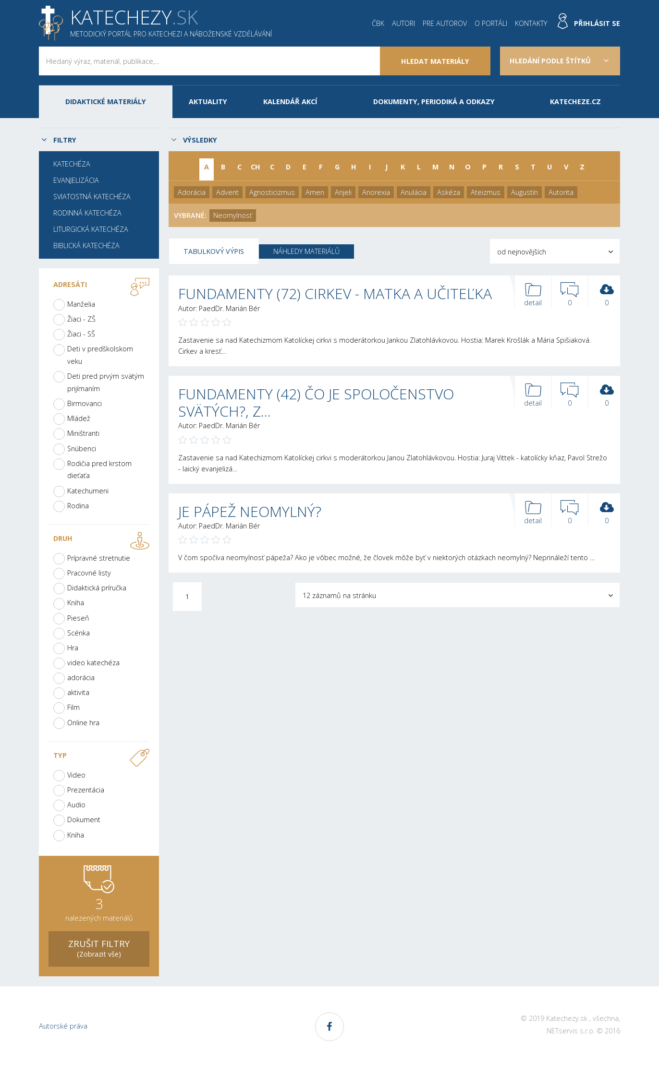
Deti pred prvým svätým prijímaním (105, 382)
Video (76, 774)
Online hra (83, 722)
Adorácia (192, 192)
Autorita (561, 192)
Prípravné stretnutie (98, 558)
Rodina (78, 505)
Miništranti (83, 433)
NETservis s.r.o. (571, 1031)
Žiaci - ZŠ (81, 319)
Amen (314, 192)
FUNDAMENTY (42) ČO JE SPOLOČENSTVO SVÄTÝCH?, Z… (316, 402)
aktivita (78, 692)
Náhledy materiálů (306, 251)
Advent (227, 192)
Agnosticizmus (272, 192)
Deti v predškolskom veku (100, 355)
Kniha (75, 602)
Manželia (81, 304)
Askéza (448, 192)
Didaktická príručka (96, 587)
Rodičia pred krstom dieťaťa (99, 469)
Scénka (78, 632)
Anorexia (376, 192)
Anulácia (414, 192)
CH (255, 166)
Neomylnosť (232, 215)
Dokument (83, 819)
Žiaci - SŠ (81, 333)
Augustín (524, 192)
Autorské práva (63, 1026)
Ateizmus (485, 192)
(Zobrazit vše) (99, 947)
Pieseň (78, 618)
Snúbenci (81, 448)
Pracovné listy (89, 572)
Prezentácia (85, 789)
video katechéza (93, 662)
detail (533, 295)
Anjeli (343, 192)
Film (73, 707)
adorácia (81, 677)
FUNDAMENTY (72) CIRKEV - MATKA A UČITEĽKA (335, 293)
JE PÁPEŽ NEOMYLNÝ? (249, 511)
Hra (72, 647)
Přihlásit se (597, 23)
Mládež (78, 418)
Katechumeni (88, 490)
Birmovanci (84, 403)
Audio (76, 804)
